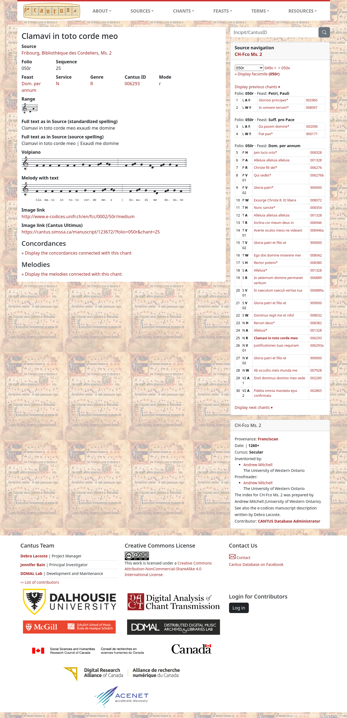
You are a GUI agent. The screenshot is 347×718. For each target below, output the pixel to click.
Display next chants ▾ (254, 407)
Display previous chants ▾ (257, 86)
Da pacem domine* (274, 126)
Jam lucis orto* (265, 152)
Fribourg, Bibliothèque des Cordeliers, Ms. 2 (67, 53)
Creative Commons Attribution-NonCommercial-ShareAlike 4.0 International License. (168, 568)
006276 (316, 167)
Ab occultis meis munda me (275, 370)
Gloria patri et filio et (270, 242)
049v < (270, 67)
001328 (316, 160)
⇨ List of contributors (40, 582)
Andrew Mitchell (258, 464)
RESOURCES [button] (301, 11)
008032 (316, 315)
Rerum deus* (264, 323)
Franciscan (268, 438)
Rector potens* (266, 262)
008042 (316, 255)
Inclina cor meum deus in (274, 222)
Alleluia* (260, 270)
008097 (311, 107)
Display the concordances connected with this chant (78, 253)
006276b (317, 175)
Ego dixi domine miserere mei (277, 255)
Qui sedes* (262, 175)
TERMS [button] (258, 11)
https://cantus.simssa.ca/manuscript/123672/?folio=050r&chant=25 (91, 232)
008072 (316, 200)
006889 (316, 277)
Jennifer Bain (33, 564)
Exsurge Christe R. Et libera (275, 200)
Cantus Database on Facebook (256, 564)
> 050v (284, 67)
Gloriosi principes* (273, 100)
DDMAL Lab (32, 573)
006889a (317, 290)
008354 (316, 207)
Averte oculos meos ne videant (278, 230)
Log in (239, 608)
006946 (316, 222)
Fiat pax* (266, 134)
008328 (316, 152)
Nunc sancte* (264, 207)
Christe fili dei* (265, 167)
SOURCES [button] (140, 11)
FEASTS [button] (221, 11)
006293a (317, 345)
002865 (316, 390)
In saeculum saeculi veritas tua (278, 290)
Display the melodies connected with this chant (73, 274)
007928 (316, 370)
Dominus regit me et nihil (274, 315)
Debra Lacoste (34, 556)
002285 (316, 378)
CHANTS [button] (182, 11)
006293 (132, 84)
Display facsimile (259, 73)
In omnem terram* (274, 107)
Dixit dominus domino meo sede (279, 378)
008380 (316, 262)
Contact (239, 557)
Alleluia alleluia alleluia (271, 160)
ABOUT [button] (100, 11)
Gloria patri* (263, 187)
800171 (312, 134)
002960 (311, 100)
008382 (316, 323)
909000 (316, 187)
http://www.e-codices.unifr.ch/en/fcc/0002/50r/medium (78, 216)
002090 (312, 126)
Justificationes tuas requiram (276, 345)
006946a (317, 230)
